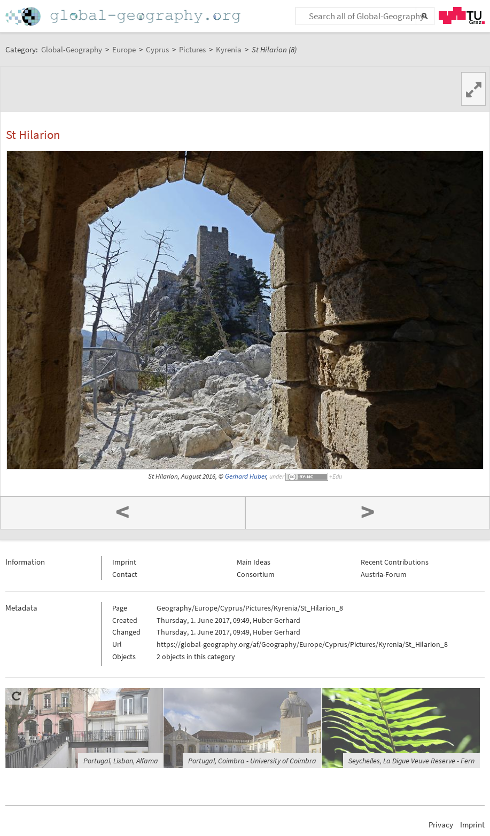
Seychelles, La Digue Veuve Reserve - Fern (411, 760)
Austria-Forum (384, 574)
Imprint (124, 562)
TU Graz (462, 15)
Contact (124, 574)
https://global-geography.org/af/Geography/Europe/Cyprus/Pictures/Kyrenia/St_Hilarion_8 (302, 644)
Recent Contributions (395, 562)
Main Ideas (253, 562)
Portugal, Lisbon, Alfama (120, 760)
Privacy (441, 824)
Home (124, 16)
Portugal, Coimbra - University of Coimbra (252, 760)
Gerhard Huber (245, 476)
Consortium (256, 574)
